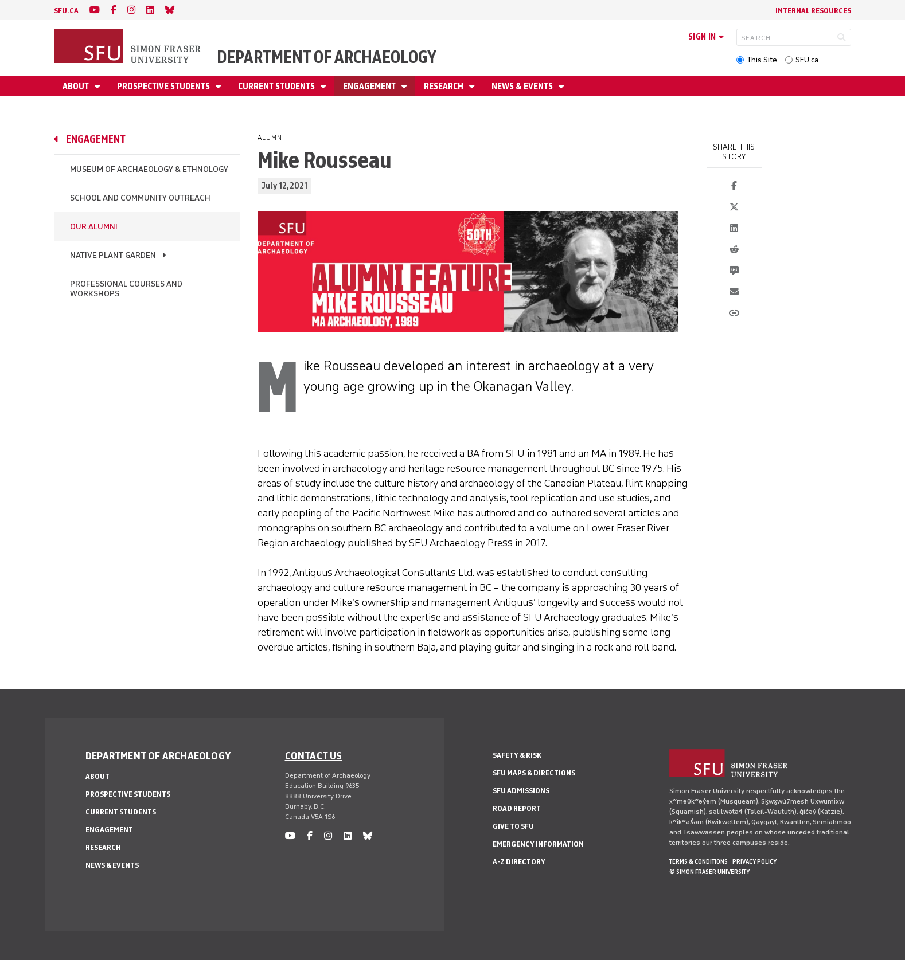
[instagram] (131, 10)
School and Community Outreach (140, 198)
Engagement (370, 86)
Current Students (277, 86)
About (77, 86)
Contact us (313, 755)
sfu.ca (66, 10)
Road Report (517, 808)
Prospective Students (164, 86)
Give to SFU (513, 826)
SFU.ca (806, 60)
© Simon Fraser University (709, 872)
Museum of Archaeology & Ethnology (149, 169)
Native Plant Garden (113, 255)
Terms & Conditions (698, 861)
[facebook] (113, 10)
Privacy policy (754, 861)
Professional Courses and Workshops (126, 289)
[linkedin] (150, 10)
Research (444, 86)
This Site (762, 60)
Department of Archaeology (326, 57)
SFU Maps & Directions (534, 773)
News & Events (523, 86)
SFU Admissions (521, 791)
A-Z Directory (519, 862)
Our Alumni (94, 227)
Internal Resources (813, 10)
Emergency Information (538, 844)
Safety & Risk (517, 755)
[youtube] (94, 10)
